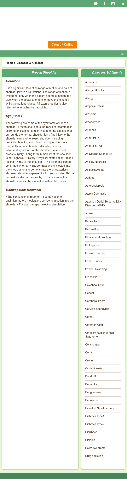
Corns (89, 352)
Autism (89, 213)
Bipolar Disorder (95, 253)
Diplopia (90, 440)
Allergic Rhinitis (94, 90)
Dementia (91, 384)
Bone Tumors (93, 261)
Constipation (93, 344)
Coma (89, 317)
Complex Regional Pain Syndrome (99, 335)
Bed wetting (92, 229)
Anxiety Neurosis (95, 162)
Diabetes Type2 (94, 424)
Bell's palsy (92, 245)
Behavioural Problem (98, 237)
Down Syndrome (95, 448)
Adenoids (91, 82)
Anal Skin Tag (93, 146)
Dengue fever (93, 392)
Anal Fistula (92, 138)
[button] (123, 54)
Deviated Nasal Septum (99, 408)
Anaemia (90, 130)
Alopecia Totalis (94, 106)
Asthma (90, 178)
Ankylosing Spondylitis (98, 154)
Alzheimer (91, 114)
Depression (92, 400)
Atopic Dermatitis (95, 193)
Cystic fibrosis (93, 368)
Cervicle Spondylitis (97, 309)
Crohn (89, 360)
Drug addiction (94, 456)
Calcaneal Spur (94, 285)
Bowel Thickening (96, 269)
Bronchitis (91, 277)
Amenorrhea (93, 122)
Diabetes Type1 (94, 416)
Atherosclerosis (94, 185)
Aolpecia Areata (94, 170)
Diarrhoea (91, 432)
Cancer (89, 293)
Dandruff (90, 376)
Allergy (89, 98)
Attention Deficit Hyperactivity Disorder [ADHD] (103, 203)
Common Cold (94, 325)
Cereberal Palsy (95, 301)
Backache (91, 221)
